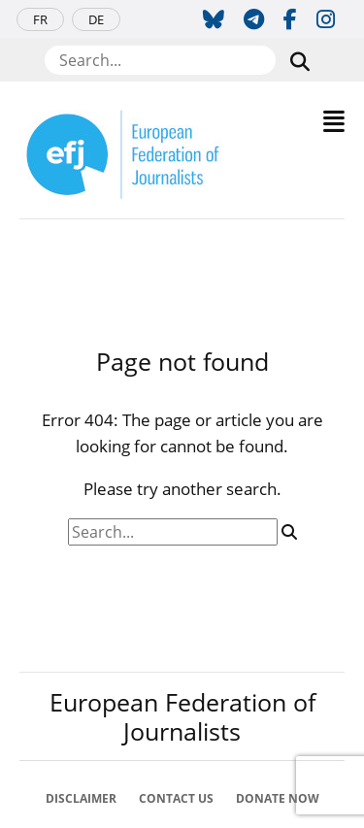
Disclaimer (81, 798)
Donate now (277, 798)
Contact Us (176, 798)
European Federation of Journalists (182, 716)
